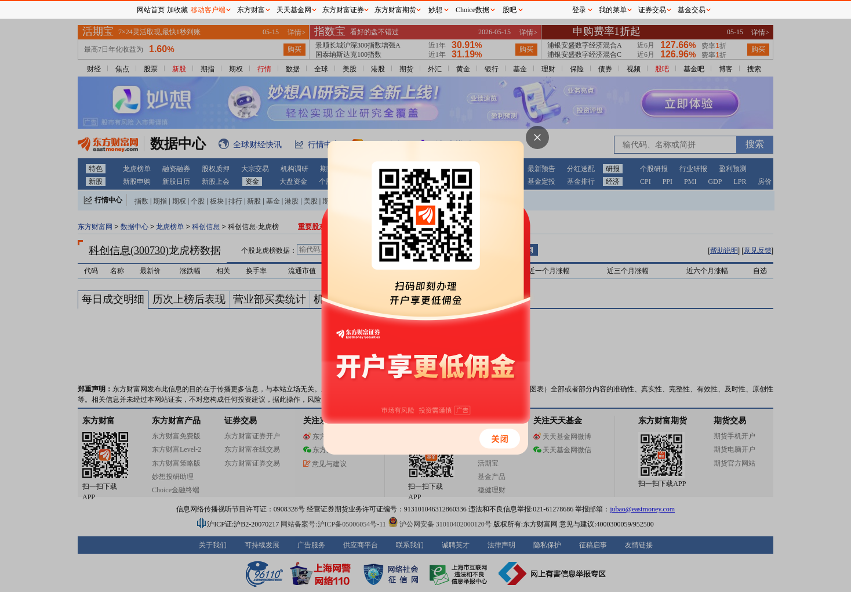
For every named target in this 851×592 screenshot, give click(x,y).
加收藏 (177, 10)
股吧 (510, 10)
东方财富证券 (343, 10)
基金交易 (691, 10)
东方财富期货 (395, 10)
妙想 (435, 10)
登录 (579, 10)
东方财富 (251, 10)
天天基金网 (294, 10)
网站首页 (151, 10)
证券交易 (652, 10)
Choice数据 (472, 10)
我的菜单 (613, 10)
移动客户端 (208, 10)
